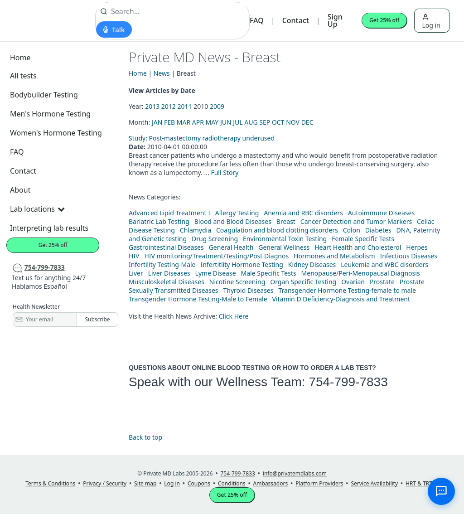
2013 (152, 106)
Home (20, 58)
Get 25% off (384, 20)
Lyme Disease (215, 273)
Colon (351, 230)
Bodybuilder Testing (44, 95)
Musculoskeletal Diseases (166, 281)
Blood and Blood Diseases (232, 221)
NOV (293, 122)
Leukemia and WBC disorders (384, 264)
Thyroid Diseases (248, 290)
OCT (278, 122)
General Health (231, 247)
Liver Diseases (169, 273)
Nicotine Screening (237, 281)
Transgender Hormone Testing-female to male (347, 290)
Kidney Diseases (312, 264)
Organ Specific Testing (303, 281)
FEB (169, 122)
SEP (264, 122)
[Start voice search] (114, 29)
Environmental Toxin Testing (285, 238)
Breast (285, 221)
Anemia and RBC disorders (303, 213)
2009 (217, 106)
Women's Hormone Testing (56, 133)
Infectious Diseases (408, 256)
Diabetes (378, 230)
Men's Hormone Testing (50, 114)
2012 (168, 106)
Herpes (416, 247)
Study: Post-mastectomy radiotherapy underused (202, 138)
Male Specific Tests (268, 273)
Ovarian (353, 281)
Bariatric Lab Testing (159, 221)
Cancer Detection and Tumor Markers (356, 221)
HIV (134, 256)
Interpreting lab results (49, 228)
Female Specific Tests (363, 238)
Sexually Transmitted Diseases (173, 290)
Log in (431, 21)
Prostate (382, 281)
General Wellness (283, 247)
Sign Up (335, 20)
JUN (226, 122)
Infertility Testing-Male (162, 264)
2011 (185, 106)
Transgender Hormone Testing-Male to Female (198, 299)
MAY (212, 122)
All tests (23, 76)
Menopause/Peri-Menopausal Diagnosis (360, 273)
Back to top (145, 437)
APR (198, 122)
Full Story (224, 172)
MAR (183, 122)
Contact (295, 20)
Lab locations (37, 209)
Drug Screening (215, 238)
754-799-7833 (348, 382)
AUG (250, 122)
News (162, 73)
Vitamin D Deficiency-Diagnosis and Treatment (342, 299)
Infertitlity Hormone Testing (241, 264)
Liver (136, 273)
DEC (307, 122)
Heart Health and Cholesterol (357, 247)
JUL (237, 122)
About (20, 190)
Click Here (234, 316)
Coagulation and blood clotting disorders (277, 230)
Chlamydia (195, 230)
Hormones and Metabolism (334, 256)
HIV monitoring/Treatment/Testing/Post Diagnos (216, 256)
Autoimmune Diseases (381, 213)
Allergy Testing (237, 213)
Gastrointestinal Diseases (166, 247)
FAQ (257, 20)
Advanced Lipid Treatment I (169, 213)
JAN (157, 122)
